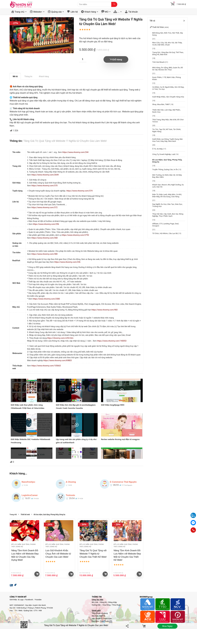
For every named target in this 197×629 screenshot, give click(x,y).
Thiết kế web (25, 514)
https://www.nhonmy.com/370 (44, 185)
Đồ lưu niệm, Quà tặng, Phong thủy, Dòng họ (49, 514)
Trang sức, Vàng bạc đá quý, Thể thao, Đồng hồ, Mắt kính (168, 53)
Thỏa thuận (116, 605)
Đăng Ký (103, 602)
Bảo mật (95, 616)
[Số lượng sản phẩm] (82, 59)
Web (20, 611)
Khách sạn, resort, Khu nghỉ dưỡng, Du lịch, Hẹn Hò (168, 186)
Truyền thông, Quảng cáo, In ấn (165, 169)
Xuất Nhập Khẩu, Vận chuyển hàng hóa (168, 97)
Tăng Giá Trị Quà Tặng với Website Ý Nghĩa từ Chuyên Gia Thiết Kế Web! (93, 553)
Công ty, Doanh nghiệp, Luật (163, 154)
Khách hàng (90, 12)
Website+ (37, 12)
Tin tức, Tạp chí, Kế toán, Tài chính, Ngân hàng (166, 130)
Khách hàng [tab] (44, 76)
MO (106, 12)
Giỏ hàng (117, 59)
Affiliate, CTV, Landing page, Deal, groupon (165, 225)
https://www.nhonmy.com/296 (46, 224)
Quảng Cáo (28, 611)
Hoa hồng (106, 605)
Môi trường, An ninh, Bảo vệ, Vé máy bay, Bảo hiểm (167, 176)
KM (40, 611)
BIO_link (95, 602)
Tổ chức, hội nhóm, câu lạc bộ (165, 233)
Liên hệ (74, 12)
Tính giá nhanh (158, 62)
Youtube (38, 600)
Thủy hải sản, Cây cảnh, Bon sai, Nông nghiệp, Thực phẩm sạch (167, 215)
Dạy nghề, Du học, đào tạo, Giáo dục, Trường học (167, 205)
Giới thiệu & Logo (17, 600)
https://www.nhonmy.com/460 (104, 310)
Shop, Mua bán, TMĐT (161, 104)
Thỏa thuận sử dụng (100, 613)
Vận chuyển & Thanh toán (102, 619)
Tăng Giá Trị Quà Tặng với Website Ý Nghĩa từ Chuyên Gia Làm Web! (76, 625)
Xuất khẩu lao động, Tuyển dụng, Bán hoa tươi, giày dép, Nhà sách (167, 140)
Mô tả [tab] (15, 76)
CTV (35, 611)
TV (15, 611)
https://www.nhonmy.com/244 (75, 152)
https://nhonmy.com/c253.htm (60, 338)
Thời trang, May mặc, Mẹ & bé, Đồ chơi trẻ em (168, 120)
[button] (72, 18)
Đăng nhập (112, 602)
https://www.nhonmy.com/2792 (75, 235)
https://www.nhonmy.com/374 (79, 191)
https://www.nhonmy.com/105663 (46, 366)
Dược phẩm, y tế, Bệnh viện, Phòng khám (166, 78)
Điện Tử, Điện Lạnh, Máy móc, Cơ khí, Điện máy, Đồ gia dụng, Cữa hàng (167, 195)
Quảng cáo (56, 12)
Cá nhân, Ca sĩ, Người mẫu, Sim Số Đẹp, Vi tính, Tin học (168, 88)
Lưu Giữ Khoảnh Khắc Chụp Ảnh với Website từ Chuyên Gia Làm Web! (58, 553)
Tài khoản (133, 12)
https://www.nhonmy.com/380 (44, 254)
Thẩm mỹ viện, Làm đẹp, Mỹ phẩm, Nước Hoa (166, 111)
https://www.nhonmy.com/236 (67, 262)
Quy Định (95, 621)
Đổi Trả (102, 616)
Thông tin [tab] (28, 76)
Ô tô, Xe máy (157, 149)
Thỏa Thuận (104, 621)
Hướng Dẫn (96, 605)
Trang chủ (19, 12)
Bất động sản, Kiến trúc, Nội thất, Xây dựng (167, 34)
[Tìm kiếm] (114, 4)
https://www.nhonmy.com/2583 (46, 299)
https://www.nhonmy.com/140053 (111, 341)
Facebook (29, 600)
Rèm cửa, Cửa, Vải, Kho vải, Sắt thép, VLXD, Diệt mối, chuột (167, 43)
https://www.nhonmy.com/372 (44, 207)
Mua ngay (167, 626)
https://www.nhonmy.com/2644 (45, 175)
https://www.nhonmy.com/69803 (57, 360)
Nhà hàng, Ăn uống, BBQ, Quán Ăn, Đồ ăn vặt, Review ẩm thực (167, 68)
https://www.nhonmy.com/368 (44, 238)
